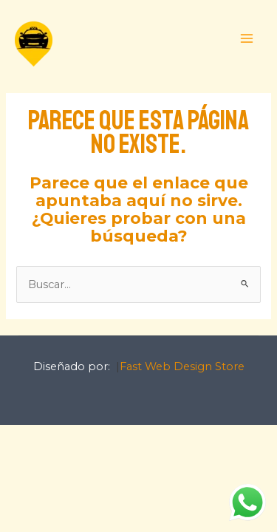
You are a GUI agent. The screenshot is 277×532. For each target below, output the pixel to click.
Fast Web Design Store (182, 366)
